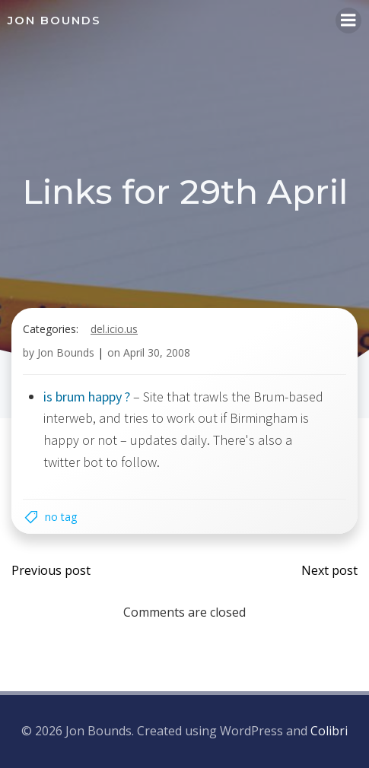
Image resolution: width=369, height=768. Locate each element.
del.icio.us (114, 329)
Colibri (329, 730)
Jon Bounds (65, 352)
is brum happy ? (86, 396)
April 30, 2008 (156, 352)
